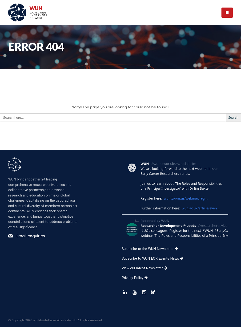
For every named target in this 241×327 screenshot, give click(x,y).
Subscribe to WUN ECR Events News (154, 258)
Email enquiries (26, 236)
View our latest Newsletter (146, 268)
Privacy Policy (136, 277)
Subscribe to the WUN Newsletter (152, 248)
